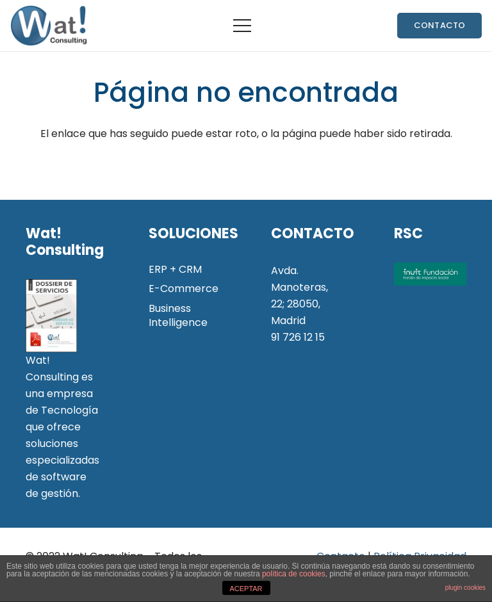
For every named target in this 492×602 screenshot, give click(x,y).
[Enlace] (48, 25)
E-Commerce (183, 288)
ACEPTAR (245, 588)
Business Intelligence (178, 315)
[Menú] (242, 26)
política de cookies (293, 573)
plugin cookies (465, 587)
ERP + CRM (175, 269)
